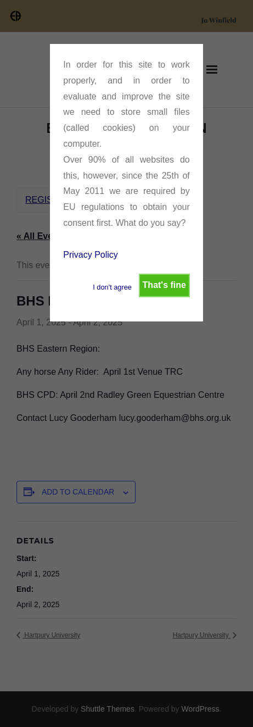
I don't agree (112, 287)
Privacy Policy (90, 254)
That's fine (164, 285)
